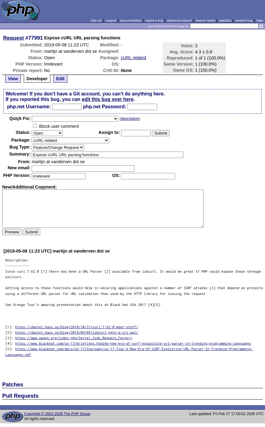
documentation (131, 20)
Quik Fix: (20, 118)
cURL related (133, 57)
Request (13, 38)
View (13, 78)
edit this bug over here (108, 99)
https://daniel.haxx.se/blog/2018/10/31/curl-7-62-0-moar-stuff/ (76, 327)
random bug (244, 20)
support (111, 20)
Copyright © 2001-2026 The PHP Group (57, 414)
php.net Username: (29, 106)
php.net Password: (104, 106)
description (130, 119)
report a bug (154, 20)
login (259, 20)
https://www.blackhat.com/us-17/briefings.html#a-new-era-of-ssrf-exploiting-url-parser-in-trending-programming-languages (133, 343)
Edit (60, 78)
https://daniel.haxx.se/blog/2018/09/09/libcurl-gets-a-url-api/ (76, 332)
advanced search (179, 20)
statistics (225, 20)
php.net (96, 20)
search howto (205, 20)
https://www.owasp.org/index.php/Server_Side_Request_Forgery (73, 338)
